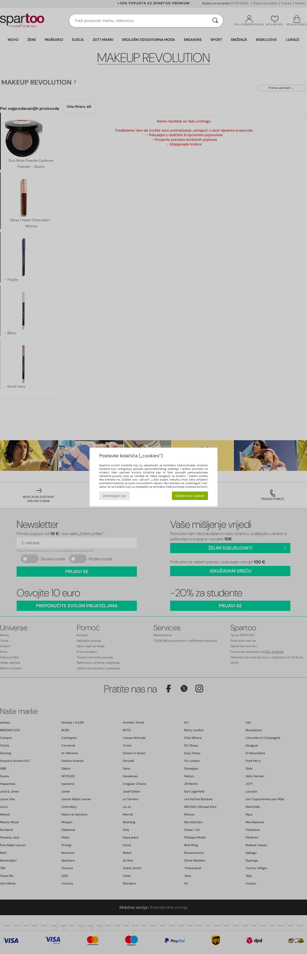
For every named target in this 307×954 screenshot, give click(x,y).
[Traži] (215, 20)
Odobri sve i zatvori (189, 496)
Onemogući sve (114, 496)
